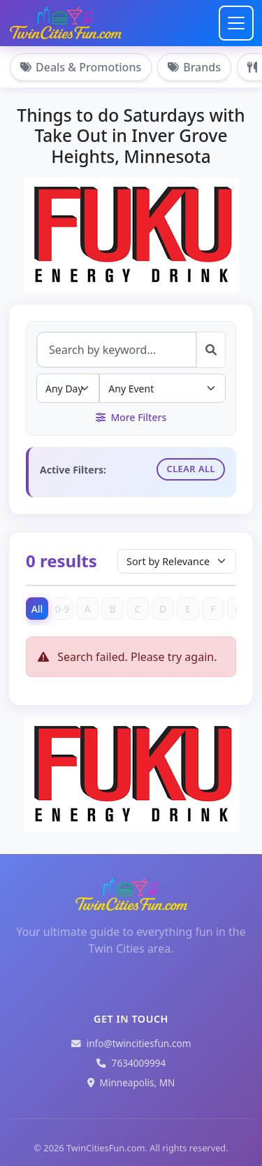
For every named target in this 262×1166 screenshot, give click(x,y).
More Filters (131, 417)
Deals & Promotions (80, 67)
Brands (194, 67)
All (37, 609)
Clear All (190, 468)
